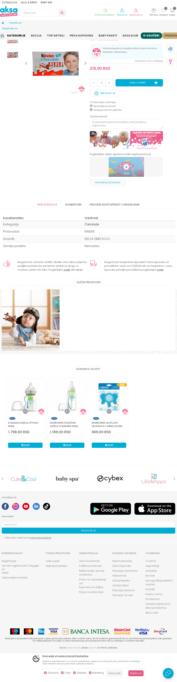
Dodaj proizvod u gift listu (106, 138)
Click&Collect (120, 614)
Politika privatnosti (90, 594)
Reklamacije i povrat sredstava (92, 601)
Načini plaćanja (122, 590)
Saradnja (151, 599)
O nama (150, 590)
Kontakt (150, 618)
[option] (13, 56)
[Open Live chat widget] (168, 673)
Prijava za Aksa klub (91, 621)
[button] (44, 13)
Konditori (38, 35)
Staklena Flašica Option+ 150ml (23, 453)
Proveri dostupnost (107, 211)
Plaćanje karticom (123, 619)
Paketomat (119, 604)
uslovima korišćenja (40, 566)
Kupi (25, 474)
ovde (67, 298)
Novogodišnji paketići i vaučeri (159, 611)
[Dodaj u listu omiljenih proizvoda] (25, 440)
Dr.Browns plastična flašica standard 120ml (64, 453)
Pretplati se (104, 121)
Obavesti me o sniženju (148, 89)
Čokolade (51, 35)
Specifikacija (47, 233)
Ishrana (26, 35)
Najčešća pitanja (56, 594)
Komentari (73, 233)
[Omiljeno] (163, 11)
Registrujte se (136, 15)
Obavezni (53, 673)
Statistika (81, 673)
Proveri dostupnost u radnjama (114, 233)
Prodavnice (152, 628)
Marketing (98, 673)
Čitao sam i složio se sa (28, 566)
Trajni (67, 673)
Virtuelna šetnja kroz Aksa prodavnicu (157, 634)
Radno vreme (153, 623)
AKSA (4, 35)
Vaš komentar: (98, 145)
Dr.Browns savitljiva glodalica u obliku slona (107, 453)
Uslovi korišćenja (89, 590)
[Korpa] (172, 12)
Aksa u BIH (151, 641)
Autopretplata (121, 609)
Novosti (150, 604)
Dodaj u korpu (138, 111)
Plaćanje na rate (122, 624)
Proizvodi (14, 35)
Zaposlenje (152, 594)
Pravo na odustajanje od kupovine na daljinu (92, 612)
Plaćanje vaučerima (124, 599)
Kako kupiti (52, 590)
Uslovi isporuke (121, 594)
